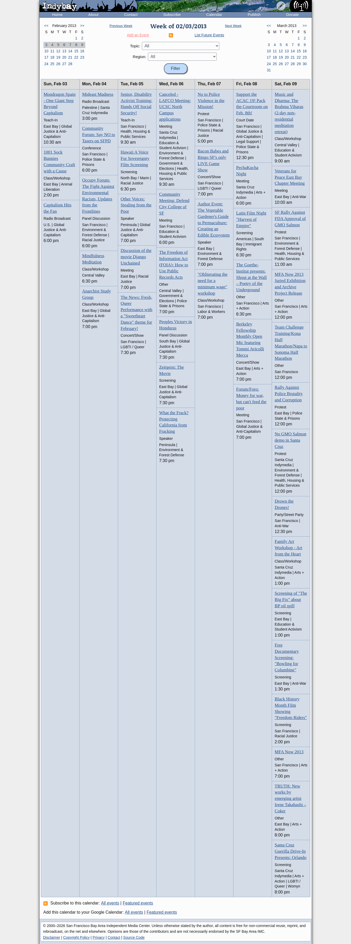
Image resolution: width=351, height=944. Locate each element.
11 (52, 51)
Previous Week (120, 26)
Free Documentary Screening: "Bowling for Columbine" (287, 657)
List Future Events (209, 35)
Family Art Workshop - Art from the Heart (288, 548)
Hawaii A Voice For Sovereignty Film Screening (135, 158)
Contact (131, 14)
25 (52, 64)
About (93, 14)
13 (64, 51)
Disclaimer (51, 937)
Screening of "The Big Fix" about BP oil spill (291, 599)
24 (46, 64)
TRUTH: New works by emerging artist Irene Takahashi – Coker (290, 798)
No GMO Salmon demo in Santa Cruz (290, 440)
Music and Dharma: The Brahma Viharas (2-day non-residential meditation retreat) (289, 113)
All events (110, 903)
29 (299, 64)
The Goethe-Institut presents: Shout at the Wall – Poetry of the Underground (251, 277)
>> (82, 26)
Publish (254, 14)
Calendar (214, 14)
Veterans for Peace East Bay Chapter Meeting (290, 177)
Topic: (135, 46)
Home (57, 14)
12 (58, 51)
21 (70, 57)
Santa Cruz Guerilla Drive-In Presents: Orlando (290, 851)
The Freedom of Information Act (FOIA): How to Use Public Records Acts (173, 265)
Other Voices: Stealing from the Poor (136, 205)
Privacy (99, 937)
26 (58, 64)
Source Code (134, 937)
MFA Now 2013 (289, 751)
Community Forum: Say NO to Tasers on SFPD (98, 134)
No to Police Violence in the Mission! (211, 100)
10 (46, 51)
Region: (139, 56)
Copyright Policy (76, 937)
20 (64, 57)
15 (76, 51)
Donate (292, 14)
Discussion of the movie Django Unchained (136, 257)
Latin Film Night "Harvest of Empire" (251, 219)
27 (64, 64)
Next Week (233, 26)
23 (82, 57)
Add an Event (138, 35)
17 (46, 57)
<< (46, 26)
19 (58, 57)
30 (305, 64)
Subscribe (172, 14)
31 (269, 70)
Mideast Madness (97, 94)
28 (70, 64)
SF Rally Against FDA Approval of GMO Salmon (290, 218)
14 (70, 51)
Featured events (138, 903)
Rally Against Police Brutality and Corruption (289, 393)
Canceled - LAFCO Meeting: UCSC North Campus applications (175, 107)
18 (52, 57)
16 (82, 51)
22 (76, 57)
